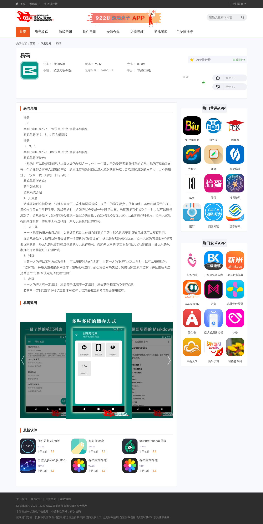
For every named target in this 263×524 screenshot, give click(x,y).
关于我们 (21, 499)
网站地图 (65, 499)
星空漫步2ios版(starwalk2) (53, 460)
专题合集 (113, 32)
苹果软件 (46, 43)
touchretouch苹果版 (153, 441)
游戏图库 (160, 32)
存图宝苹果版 (98, 460)
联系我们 (36, 499)
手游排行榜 (51, 3)
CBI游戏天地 (77, 505)
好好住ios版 (97, 441)
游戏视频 (137, 32)
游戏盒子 (34, 3)
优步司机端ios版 (49, 441)
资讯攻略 (41, 32)
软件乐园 (89, 32)
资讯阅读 (59, 64)
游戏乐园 (65, 32)
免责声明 (50, 499)
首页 (23, 3)
